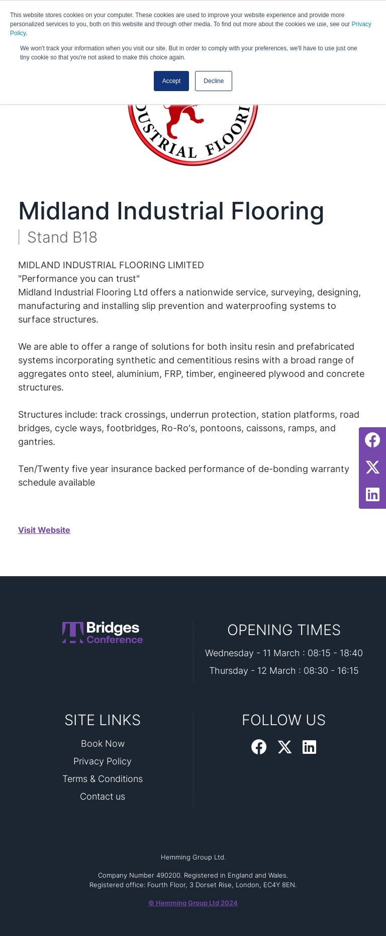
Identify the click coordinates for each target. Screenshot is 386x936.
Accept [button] (171, 81)
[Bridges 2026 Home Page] (102, 632)
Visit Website (44, 530)
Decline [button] (214, 81)
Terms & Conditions (102, 778)
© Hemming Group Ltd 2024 (193, 903)
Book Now (103, 743)
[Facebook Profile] (372, 440)
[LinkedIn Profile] (372, 495)
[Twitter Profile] (372, 468)
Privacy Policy (102, 761)
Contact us (102, 796)
